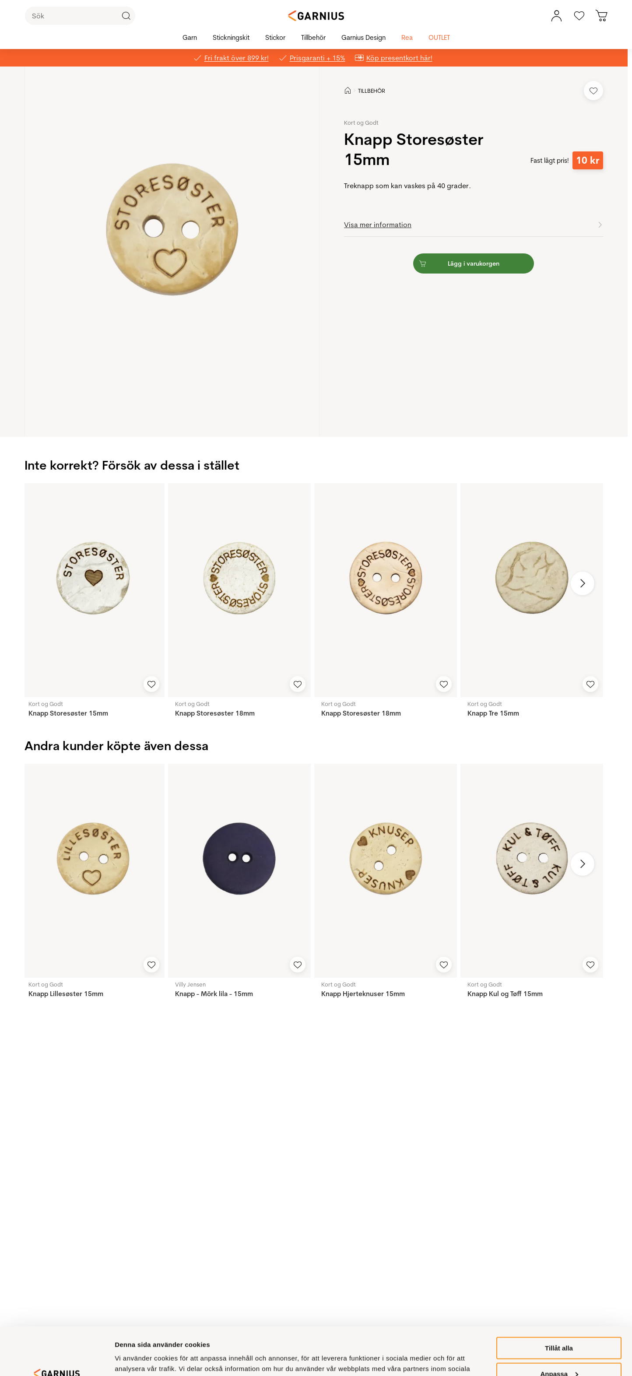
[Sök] (80, 15)
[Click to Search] (126, 15)
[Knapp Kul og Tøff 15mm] (531, 871)
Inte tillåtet (558, 1354)
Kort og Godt (361, 122)
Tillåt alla (559, 1303)
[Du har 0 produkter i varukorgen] (601, 15)
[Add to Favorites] (593, 90)
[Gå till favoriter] (579, 15)
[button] (172, 252)
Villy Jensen (190, 984)
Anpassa (559, 1329)
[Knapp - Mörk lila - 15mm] (239, 871)
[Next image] (582, 583)
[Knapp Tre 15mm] (531, 590)
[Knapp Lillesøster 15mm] (92, 871)
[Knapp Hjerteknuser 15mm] (385, 871)
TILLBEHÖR (371, 90)
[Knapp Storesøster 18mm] (239, 590)
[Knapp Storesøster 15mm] (92, 590)
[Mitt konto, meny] (556, 15)
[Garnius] (316, 16)
